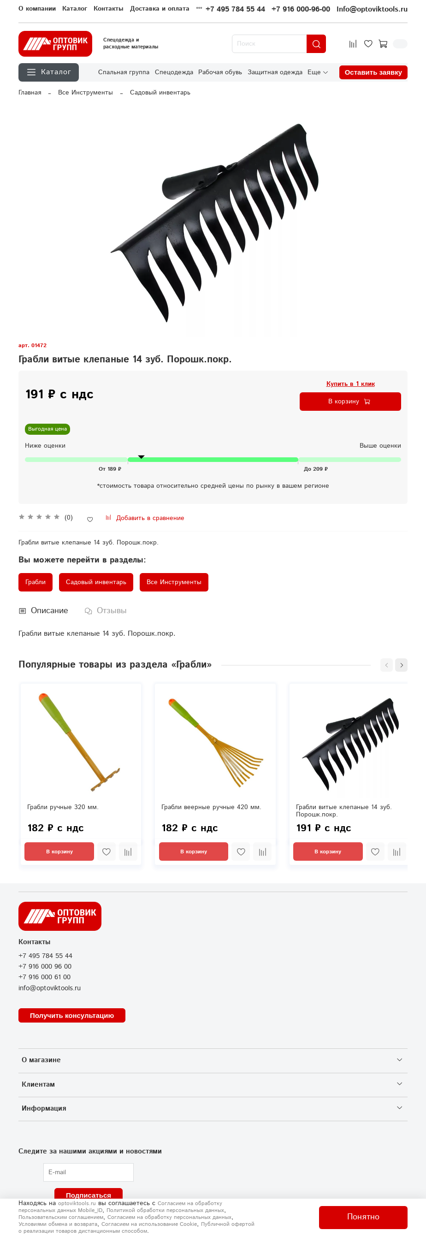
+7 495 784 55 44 (235, 9)
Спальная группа (123, 72)
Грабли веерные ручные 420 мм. (211, 807)
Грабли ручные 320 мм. (63, 807)
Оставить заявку (373, 73)
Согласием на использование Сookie (149, 1224)
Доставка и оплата (159, 8)
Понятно (363, 1217)
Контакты (109, 8)
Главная (29, 92)
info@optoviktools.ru (49, 988)
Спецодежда (174, 72)
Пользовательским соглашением (60, 1217)
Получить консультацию (72, 1015)
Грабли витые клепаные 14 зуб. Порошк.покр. (344, 811)
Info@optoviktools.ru (372, 9)
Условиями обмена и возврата (57, 1224)
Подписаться (88, 1195)
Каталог (74, 8)
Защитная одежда (275, 72)
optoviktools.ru (77, 1203)
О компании (37, 8)
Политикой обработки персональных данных (165, 1210)
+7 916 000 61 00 (44, 977)
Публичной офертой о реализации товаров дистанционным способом (136, 1227)
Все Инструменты (85, 92)
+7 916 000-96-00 (301, 9)
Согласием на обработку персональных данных (169, 1217)
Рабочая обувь (220, 72)
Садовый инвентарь (160, 92)
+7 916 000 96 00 (44, 967)
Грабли (35, 582)
